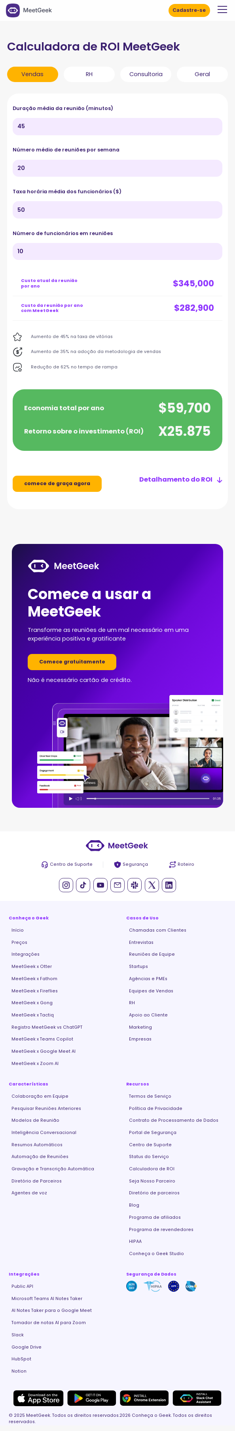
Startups (138, 967)
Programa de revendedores (161, 1230)
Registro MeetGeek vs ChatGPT (46, 1027)
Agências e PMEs (148, 979)
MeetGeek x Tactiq (32, 1015)
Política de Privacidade (155, 1109)
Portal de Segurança (152, 1133)
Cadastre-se (189, 10)
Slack (17, 1335)
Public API (22, 1286)
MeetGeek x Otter (31, 967)
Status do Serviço (149, 1157)
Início (17, 930)
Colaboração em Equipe (39, 1096)
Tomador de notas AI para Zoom (48, 1323)
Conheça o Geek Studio (156, 1254)
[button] (221, 9)
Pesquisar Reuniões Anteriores (46, 1109)
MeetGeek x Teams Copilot (42, 1039)
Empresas (140, 1039)
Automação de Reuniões (39, 1157)
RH (132, 1003)
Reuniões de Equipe (152, 954)
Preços (19, 942)
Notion (19, 1371)
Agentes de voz (29, 1193)
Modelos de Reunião (35, 1120)
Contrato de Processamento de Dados (173, 1120)
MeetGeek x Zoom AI (35, 1064)
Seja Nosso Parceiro (152, 1181)
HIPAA (135, 1241)
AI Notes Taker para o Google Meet (51, 1310)
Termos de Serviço (150, 1096)
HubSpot (21, 1359)
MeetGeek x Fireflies (34, 991)
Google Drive (26, 1347)
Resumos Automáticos (37, 1145)
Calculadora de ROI (151, 1169)
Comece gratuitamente (72, 661)
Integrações (25, 954)
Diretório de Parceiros (36, 1181)
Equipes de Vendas (151, 991)
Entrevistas (141, 942)
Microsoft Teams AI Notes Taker (46, 1299)
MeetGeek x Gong (32, 1003)
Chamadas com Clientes (157, 930)
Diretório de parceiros (154, 1193)
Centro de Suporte (150, 1145)
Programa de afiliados (155, 1217)
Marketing (140, 1027)
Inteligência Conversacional (43, 1133)
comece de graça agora (57, 483)
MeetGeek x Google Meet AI (43, 1051)
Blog (134, 1205)
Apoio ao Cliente (148, 1015)
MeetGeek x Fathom (34, 979)
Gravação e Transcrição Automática (52, 1169)
